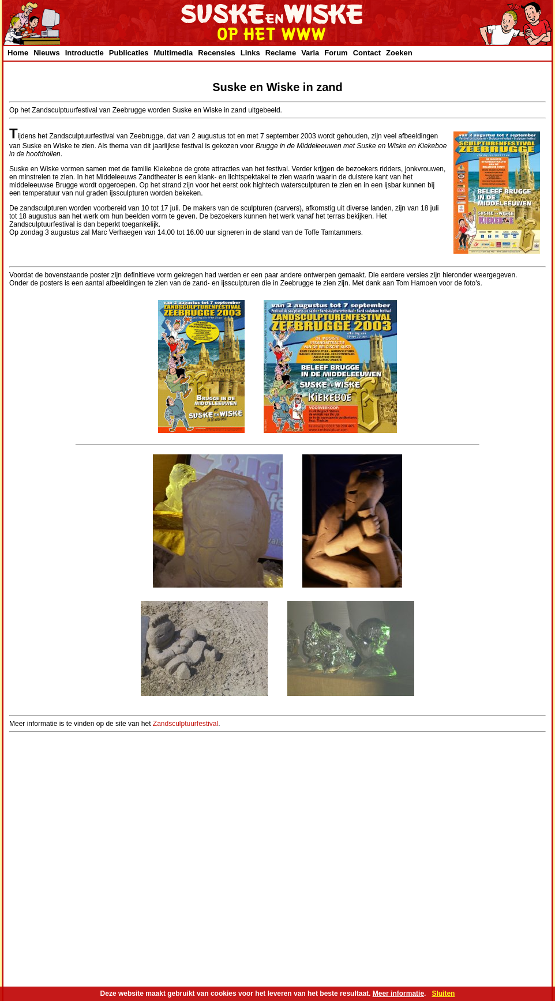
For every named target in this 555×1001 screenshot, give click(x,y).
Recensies (216, 52)
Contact (367, 52)
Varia (310, 52)
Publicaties (129, 52)
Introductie (84, 52)
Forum (335, 52)
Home (17, 52)
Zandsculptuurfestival (185, 724)
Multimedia (173, 52)
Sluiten (443, 993)
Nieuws (46, 52)
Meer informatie (398, 993)
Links (250, 52)
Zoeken (399, 52)
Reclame (280, 52)
